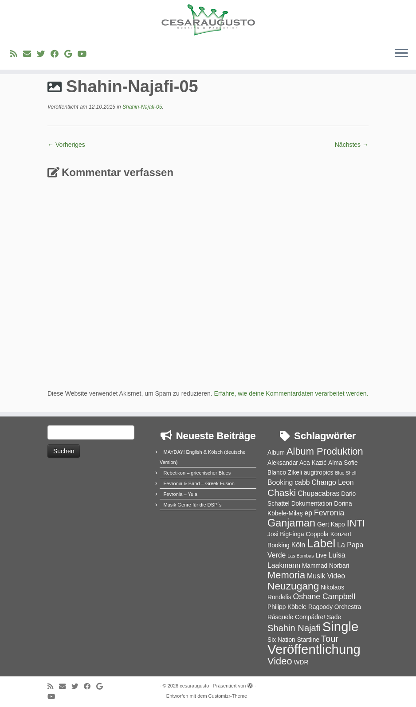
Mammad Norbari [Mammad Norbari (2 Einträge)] (325, 565)
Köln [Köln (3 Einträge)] (298, 545)
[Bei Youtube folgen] (85, 54)
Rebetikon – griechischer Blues (197, 472)
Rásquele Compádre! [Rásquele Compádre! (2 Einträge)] (296, 617)
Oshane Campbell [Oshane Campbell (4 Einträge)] (324, 596)
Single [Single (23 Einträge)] (340, 626)
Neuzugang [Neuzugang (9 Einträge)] (293, 586)
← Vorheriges (66, 144)
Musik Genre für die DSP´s (193, 504)
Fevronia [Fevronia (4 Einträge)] (329, 512)
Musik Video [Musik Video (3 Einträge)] (326, 576)
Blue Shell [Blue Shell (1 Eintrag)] (345, 472)
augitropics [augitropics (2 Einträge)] (319, 472)
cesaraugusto (194, 685)
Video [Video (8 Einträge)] (279, 661)
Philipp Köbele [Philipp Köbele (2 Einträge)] (286, 607)
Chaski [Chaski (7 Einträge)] (281, 492)
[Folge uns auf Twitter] (44, 54)
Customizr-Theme (227, 696)
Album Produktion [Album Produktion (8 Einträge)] (324, 451)
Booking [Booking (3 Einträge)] (280, 482)
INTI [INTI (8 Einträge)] (356, 523)
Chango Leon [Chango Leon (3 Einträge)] (332, 482)
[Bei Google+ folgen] (71, 54)
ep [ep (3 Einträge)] (308, 513)
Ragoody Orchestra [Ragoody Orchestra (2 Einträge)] (334, 607)
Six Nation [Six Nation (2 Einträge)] (281, 639)
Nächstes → (352, 144)
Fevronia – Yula (180, 494)
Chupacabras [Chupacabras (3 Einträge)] (318, 493)
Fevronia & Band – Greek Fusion (199, 483)
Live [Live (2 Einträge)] (320, 555)
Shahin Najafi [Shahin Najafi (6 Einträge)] (294, 628)
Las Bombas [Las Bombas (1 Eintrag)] (300, 555)
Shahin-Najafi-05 (141, 107)
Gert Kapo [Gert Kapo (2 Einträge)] (331, 524)
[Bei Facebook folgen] (57, 54)
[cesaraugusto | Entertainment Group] (208, 19)
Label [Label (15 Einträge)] (321, 543)
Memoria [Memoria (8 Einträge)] (286, 575)
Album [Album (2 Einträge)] (276, 452)
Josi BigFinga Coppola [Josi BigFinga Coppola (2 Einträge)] (298, 534)
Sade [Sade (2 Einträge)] (334, 617)
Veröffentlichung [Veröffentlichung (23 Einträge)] (314, 649)
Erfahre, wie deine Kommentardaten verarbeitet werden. (291, 393)
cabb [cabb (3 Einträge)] (302, 482)
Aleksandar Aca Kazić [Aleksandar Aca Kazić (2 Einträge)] (296, 463)
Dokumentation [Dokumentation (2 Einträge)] (312, 503)
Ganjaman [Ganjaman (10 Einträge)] (291, 523)
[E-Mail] (30, 54)
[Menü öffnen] (401, 53)
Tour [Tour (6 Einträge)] (329, 639)
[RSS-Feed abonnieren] (16, 54)
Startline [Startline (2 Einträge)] (308, 639)
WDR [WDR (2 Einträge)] (301, 662)
